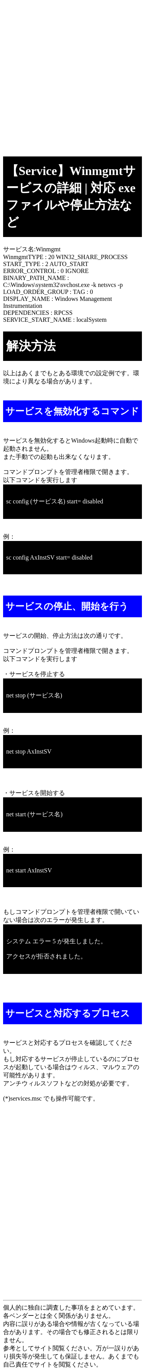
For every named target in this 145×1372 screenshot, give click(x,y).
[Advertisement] (72, 75)
